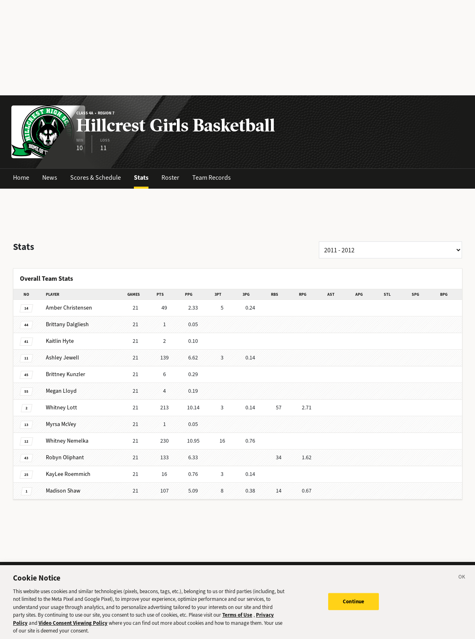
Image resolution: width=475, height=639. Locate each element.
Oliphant (65, 457)
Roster (170, 177)
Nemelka (67, 441)
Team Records (211, 177)
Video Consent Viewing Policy (73, 627)
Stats (141, 177)
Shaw (63, 491)
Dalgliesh (67, 324)
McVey (61, 424)
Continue (353, 605)
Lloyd (61, 391)
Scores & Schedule (95, 177)
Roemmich (68, 474)
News (49, 177)
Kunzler (65, 374)
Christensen (69, 308)
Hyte (60, 341)
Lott (61, 407)
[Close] (462, 583)
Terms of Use (237, 619)
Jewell (62, 357)
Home (21, 177)
